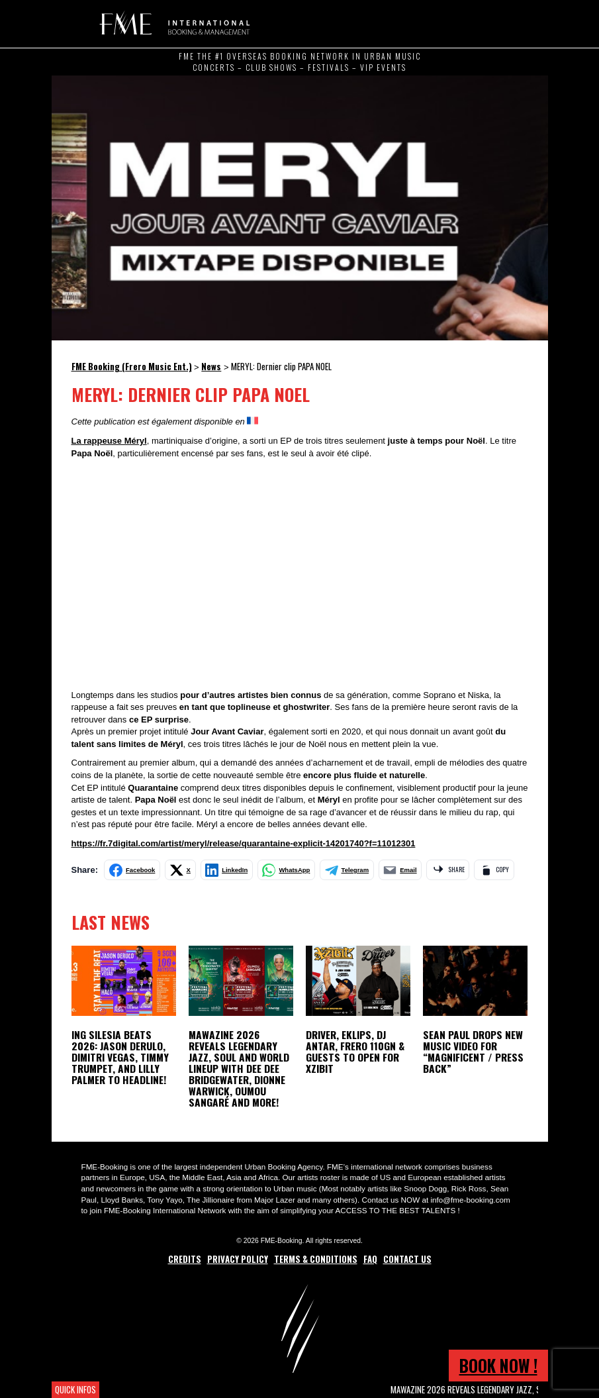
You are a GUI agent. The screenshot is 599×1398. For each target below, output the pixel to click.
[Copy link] (494, 870)
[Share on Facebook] (132, 870)
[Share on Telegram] (347, 870)
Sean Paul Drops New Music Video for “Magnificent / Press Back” (473, 1051)
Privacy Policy (237, 1259)
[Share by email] (400, 870)
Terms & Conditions (315, 1259)
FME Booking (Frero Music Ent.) (172, 23)
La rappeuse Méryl (109, 441)
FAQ (370, 1259)
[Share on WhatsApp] (286, 870)
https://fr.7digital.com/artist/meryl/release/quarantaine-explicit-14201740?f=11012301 (243, 843)
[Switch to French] (252, 421)
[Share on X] (180, 870)
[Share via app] (447, 870)
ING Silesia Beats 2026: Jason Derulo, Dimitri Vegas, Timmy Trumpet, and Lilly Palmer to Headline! (120, 1057)
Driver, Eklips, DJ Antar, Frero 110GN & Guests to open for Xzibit (355, 1051)
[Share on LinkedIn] (227, 870)
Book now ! (498, 1365)
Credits (184, 1259)
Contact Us (407, 1259)
